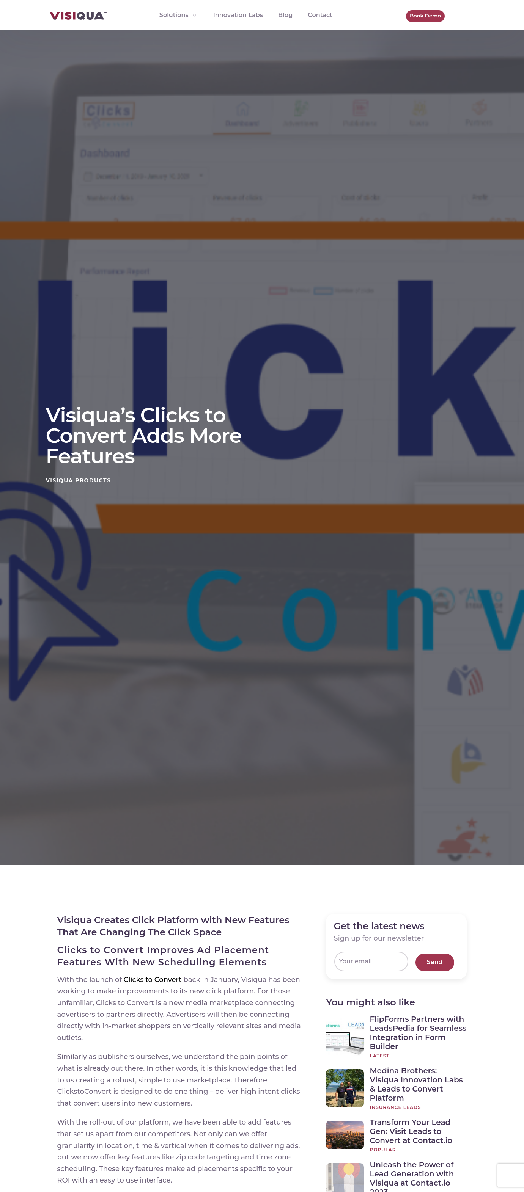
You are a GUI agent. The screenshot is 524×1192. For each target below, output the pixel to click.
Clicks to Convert (154, 980)
